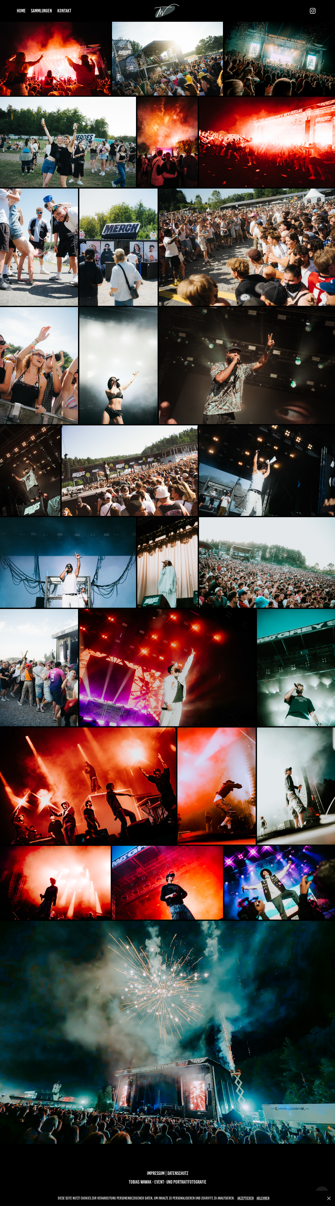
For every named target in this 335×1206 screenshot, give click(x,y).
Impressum (156, 1173)
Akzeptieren (245, 1198)
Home (21, 10)
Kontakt (64, 10)
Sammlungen (41, 10)
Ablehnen (263, 1198)
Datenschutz (177, 1173)
